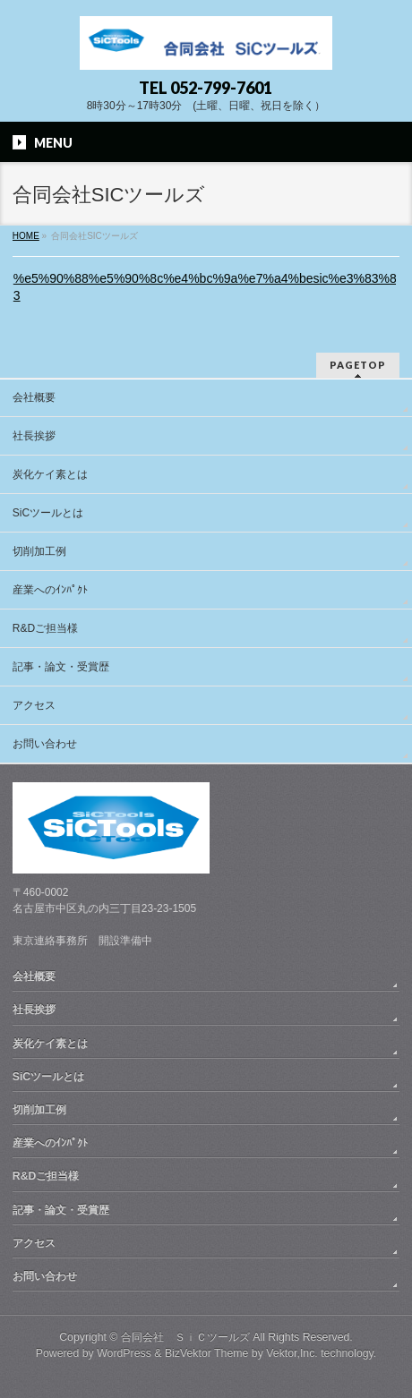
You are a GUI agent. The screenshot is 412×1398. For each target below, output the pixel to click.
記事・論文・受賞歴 (61, 667)
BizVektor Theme (207, 1353)
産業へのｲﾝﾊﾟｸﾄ (50, 590)
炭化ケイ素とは (50, 474)
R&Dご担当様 (45, 628)
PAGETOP (358, 365)
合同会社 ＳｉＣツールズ (185, 1337)
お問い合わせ (45, 743)
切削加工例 (39, 551)
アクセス (34, 705)
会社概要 (34, 397)
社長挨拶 (34, 436)
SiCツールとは (48, 513)
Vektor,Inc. (292, 1353)
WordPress (124, 1353)
